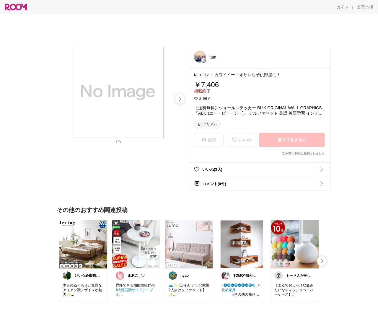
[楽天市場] (365, 7)
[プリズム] (207, 124)
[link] (83, 244)
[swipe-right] (180, 99)
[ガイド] (342, 7)
